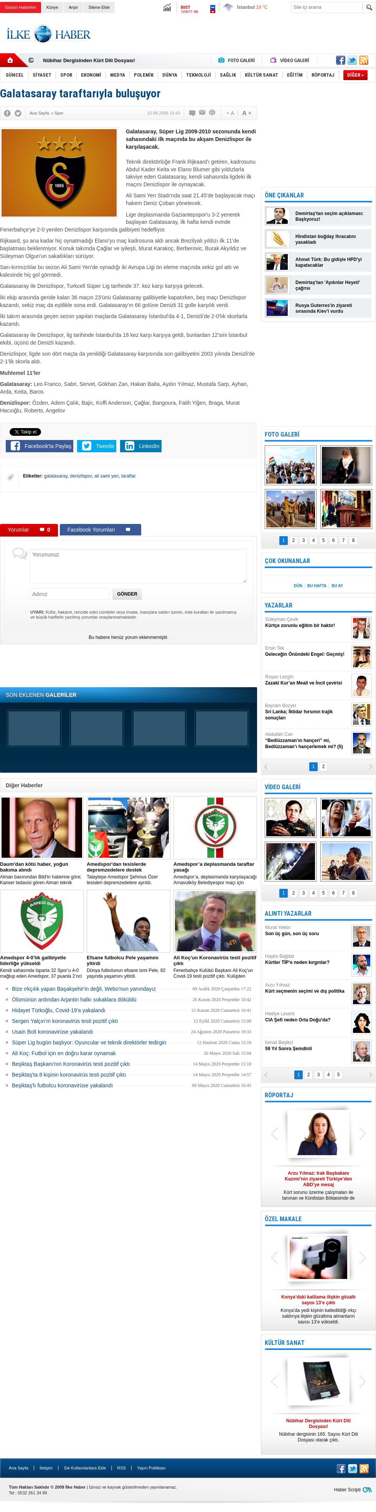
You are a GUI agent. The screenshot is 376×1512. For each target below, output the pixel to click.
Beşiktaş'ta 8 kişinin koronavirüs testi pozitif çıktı (69, 1075)
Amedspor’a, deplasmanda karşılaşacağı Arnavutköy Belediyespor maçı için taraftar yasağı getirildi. (215, 873)
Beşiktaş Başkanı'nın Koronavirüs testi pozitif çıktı (71, 1064)
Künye (52, 7)
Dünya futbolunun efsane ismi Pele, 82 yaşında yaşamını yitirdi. (128, 967)
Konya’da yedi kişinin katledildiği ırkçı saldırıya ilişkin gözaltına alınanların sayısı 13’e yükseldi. (318, 1309)
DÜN (298, 586)
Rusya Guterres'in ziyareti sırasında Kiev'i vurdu (323, 308)
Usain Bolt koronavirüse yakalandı (52, 1032)
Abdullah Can (307, 741)
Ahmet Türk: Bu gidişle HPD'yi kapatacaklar (328, 262)
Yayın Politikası (151, 1468)
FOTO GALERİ (282, 434)
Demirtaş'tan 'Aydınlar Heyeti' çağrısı (327, 285)
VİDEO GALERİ (282, 787)
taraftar (128, 476)
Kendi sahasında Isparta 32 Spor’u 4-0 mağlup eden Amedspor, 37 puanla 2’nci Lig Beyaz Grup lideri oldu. (42, 967)
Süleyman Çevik (307, 623)
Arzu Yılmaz (307, 988)
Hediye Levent (307, 1017)
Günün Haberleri (20, 7)
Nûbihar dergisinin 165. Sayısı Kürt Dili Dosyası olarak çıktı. (318, 1430)
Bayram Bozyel (307, 712)
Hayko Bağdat (307, 959)
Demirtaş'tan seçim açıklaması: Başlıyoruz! (329, 216)
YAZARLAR (278, 605)
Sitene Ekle (99, 7)
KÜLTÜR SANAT (285, 1342)
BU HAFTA (317, 586)
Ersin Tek (307, 651)
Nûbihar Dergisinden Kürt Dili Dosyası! (89, 60)
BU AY (337, 586)
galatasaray (56, 476)
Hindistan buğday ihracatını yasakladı (325, 239)
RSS (121, 1468)
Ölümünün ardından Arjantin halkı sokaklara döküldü (74, 1000)
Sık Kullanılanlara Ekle (85, 1468)
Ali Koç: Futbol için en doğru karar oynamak (64, 1053)
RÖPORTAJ (279, 1095)
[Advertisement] (128, 507)
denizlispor (81, 476)
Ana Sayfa (18, 1468)
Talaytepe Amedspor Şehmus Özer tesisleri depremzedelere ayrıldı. (128, 873)
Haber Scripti (347, 1489)
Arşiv (73, 7)
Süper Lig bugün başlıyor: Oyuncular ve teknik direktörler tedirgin (89, 1042)
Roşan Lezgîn (307, 680)
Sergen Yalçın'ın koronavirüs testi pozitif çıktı (65, 1021)
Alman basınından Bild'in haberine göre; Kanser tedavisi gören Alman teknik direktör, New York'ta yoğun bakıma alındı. (42, 873)
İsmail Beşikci (307, 1046)
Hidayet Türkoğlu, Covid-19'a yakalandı (59, 1010)
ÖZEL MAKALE (283, 1219)
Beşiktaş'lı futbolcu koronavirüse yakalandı (62, 1085)
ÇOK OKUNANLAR (287, 561)
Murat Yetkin (307, 931)
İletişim (46, 1468)
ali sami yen (106, 476)
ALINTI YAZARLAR (288, 913)
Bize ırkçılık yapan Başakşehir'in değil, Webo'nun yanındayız (84, 989)
